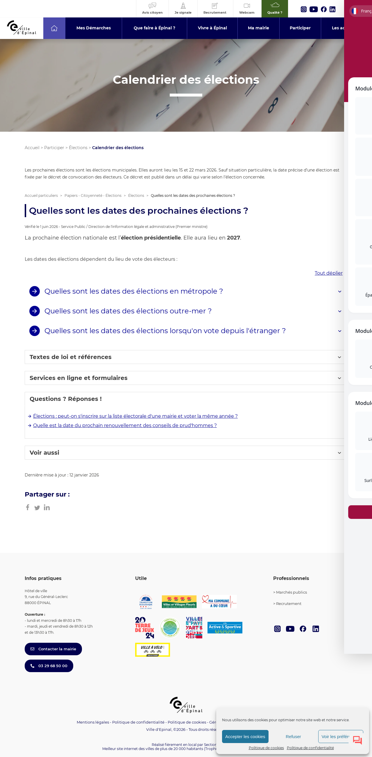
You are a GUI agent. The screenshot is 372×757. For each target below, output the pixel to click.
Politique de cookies (266, 748)
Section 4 (212, 744)
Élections (78, 147)
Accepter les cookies (245, 736)
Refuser (293, 736)
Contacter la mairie (53, 649)
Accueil (32, 147)
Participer (54, 147)
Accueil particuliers (41, 195)
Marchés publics (291, 592)
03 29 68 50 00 (49, 665)
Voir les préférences (340, 736)
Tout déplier (329, 273)
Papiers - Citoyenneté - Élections (93, 195)
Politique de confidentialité (310, 748)
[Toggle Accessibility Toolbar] (359, 316)
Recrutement (288, 603)
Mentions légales (93, 722)
